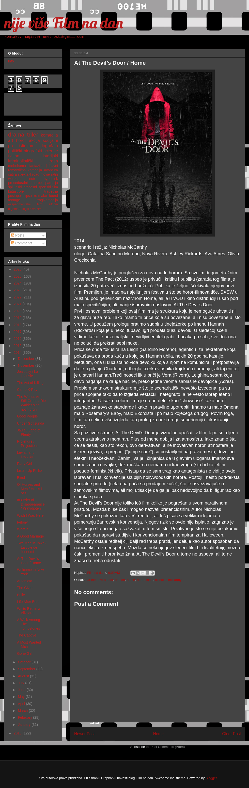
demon (120, 580)
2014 (18, 352)
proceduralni (18, 183)
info (11, 61)
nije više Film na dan (63, 22)
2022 (18, 297)
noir (32, 179)
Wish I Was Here (30, 515)
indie (149, 580)
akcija (34, 140)
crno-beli (36, 183)
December (26, 359)
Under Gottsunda (30, 423)
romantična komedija (25, 170)
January (25, 725)
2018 (18, 325)
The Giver (25, 588)
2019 (18, 318)
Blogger (211, 778)
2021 (18, 304)
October (25, 662)
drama (16, 134)
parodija (51, 183)
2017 (18, 332)
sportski (45, 187)
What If (22, 529)
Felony (22, 522)
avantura (51, 170)
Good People (27, 416)
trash (53, 161)
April (22, 704)
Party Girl (24, 464)
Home (158, 734)
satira (12, 174)
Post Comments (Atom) (167, 747)
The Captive (26, 635)
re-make (40, 196)
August (24, 676)
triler (32, 134)
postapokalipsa (20, 196)
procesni (30, 187)
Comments (22, 243)
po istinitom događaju (33, 145)
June (22, 690)
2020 (18, 311)
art (10, 140)
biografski (33, 150)
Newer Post (84, 734)
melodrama (17, 166)
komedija (49, 135)
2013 (18, 733)
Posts (17, 235)
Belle (21, 595)
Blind (21, 478)
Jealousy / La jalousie (27, 374)
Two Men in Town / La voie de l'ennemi (31, 547)
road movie (41, 174)
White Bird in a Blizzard (28, 611)
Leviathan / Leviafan (26, 454)
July (21, 683)
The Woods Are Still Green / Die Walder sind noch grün (31, 403)
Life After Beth (28, 602)
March (23, 711)
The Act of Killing (30, 383)
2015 (18, 346)
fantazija (35, 166)
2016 (18, 339)
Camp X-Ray (27, 390)
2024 (18, 283)
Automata (24, 581)
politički (15, 150)
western (14, 179)
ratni (54, 174)
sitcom (53, 204)
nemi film (35, 208)
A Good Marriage (30, 536)
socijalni (50, 140)
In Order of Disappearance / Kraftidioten (31, 504)
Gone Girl (24, 653)
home (131, 580)
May (21, 697)
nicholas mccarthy (168, 580)
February (25, 717)
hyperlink (51, 179)
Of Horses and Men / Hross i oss (29, 488)
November (26, 365)
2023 (18, 290)
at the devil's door (100, 580)
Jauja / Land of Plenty (28, 432)
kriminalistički (20, 161)
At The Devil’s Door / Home (29, 561)
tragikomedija (47, 200)
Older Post (231, 734)
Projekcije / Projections (27, 443)
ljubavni (52, 166)
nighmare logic (18, 209)
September (27, 669)
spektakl (24, 174)
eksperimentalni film (25, 204)
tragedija (51, 191)
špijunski (15, 187)
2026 (18, 269)
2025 (18, 276)
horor (141, 580)
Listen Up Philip (29, 470)
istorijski (50, 156)
